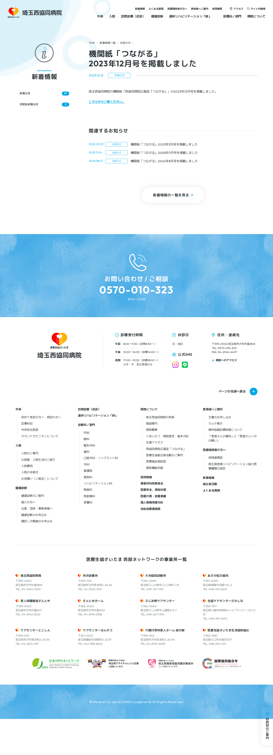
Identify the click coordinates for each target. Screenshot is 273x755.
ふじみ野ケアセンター (160, 637)
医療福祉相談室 (156, 497)
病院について (256, 16)
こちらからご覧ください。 (107, 102)
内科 (86, 468)
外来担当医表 (29, 466)
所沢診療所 (90, 611)
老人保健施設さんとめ (35, 637)
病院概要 (151, 466)
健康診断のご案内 (32, 532)
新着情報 (140, 8)
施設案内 (151, 459)
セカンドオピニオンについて (39, 472)
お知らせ (125, 43)
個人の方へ (28, 538)
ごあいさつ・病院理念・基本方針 (167, 472)
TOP (92, 43)
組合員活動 (210, 520)
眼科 (86, 475)
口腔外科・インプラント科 (101, 494)
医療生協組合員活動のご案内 (164, 491)
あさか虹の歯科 (218, 611)
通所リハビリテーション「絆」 (190, 16)
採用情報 (217, 8)
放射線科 (89, 532)
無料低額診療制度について (225, 466)
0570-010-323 (136, 289)
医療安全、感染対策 (153, 526)
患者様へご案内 (199, 8)
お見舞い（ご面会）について (39, 514)
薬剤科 (88, 513)
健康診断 (157, 16)
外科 (86, 500)
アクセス (238, 8)
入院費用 (27, 502)
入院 (112, 16)
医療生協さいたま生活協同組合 (228, 666)
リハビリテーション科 (98, 519)
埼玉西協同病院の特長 (160, 453)
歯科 (86, 487)
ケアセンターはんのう (97, 666)
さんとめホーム (93, 637)
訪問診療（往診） (133, 16)
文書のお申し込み (219, 453)
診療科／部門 (232, 16)
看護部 (88, 506)
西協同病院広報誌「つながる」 (166, 485)
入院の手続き (29, 508)
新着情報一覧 (107, 43)
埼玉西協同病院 (30, 611)
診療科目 (27, 459)
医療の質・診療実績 (153, 532)
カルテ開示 (215, 459)
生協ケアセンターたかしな (225, 637)
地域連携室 (215, 493)
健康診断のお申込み (34, 551)
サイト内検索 (258, 8)
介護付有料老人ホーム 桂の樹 (164, 666)
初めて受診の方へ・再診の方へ (41, 453)
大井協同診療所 (155, 611)
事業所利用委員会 (151, 519)
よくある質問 (156, 8)
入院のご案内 (29, 489)
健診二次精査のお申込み (37, 557)
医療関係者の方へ (177, 8)
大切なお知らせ (44, 104)
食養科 (88, 538)
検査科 (88, 526)
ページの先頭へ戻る (232, 427)
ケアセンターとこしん (35, 666)
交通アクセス (154, 478)
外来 (100, 16)
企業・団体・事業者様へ (37, 544)
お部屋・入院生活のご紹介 (38, 495)
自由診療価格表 (150, 545)
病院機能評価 (154, 504)
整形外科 (89, 481)
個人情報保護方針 (151, 538)
